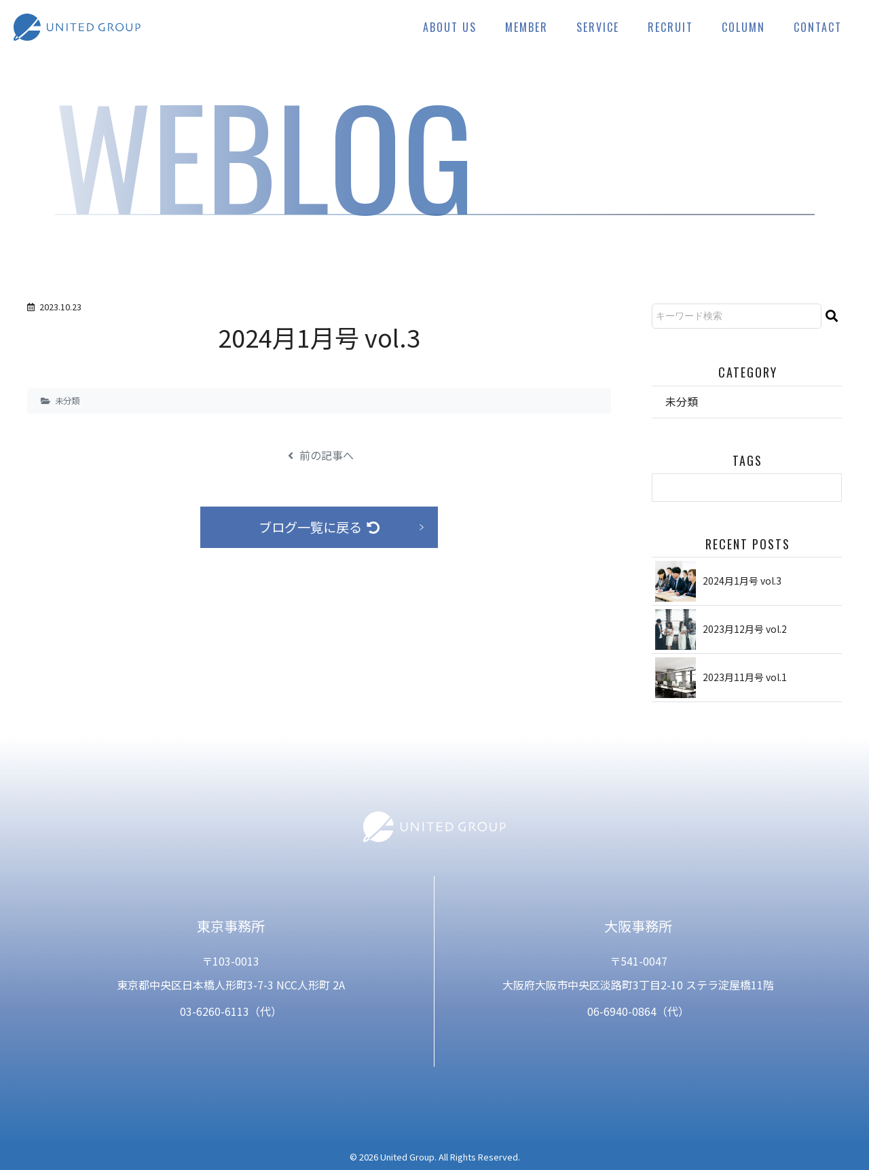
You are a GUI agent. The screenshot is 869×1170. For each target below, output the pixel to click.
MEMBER (526, 27)
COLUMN (743, 27)
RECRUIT (670, 27)
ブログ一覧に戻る (319, 526)
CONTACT (818, 27)
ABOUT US (450, 27)
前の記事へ (321, 454)
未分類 (67, 401)
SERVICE (597, 27)
